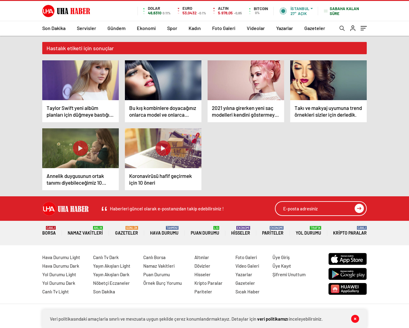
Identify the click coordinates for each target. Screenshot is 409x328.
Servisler (86, 28)
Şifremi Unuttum (289, 274)
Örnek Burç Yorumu (162, 283)
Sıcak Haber (247, 291)
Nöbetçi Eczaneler (111, 283)
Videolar (256, 28)
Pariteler (272, 231)
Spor (172, 28)
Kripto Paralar (350, 231)
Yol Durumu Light (59, 274)
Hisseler (240, 231)
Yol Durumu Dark (58, 283)
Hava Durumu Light (61, 257)
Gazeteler (314, 28)
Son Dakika (54, 28)
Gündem (116, 28)
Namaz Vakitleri (85, 231)
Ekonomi (146, 28)
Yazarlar (284, 28)
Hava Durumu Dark (60, 266)
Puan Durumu (205, 231)
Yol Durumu (308, 231)
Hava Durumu (164, 231)
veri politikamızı (272, 319)
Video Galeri (247, 266)
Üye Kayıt (281, 266)
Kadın (195, 28)
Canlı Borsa (154, 257)
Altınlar (201, 257)
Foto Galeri (223, 28)
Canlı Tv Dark (106, 257)
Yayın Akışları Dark (111, 274)
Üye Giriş (281, 257)
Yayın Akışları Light (111, 266)
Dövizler (202, 266)
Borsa (49, 231)
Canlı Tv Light (55, 291)
